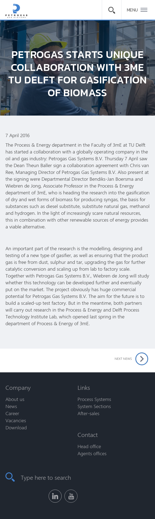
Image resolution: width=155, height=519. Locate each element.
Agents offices (92, 453)
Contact (88, 434)
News (11, 406)
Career (12, 413)
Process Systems (94, 399)
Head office (89, 446)
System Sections (94, 406)
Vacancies (15, 420)
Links (84, 387)
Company (18, 387)
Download (16, 427)
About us (14, 399)
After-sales (88, 413)
